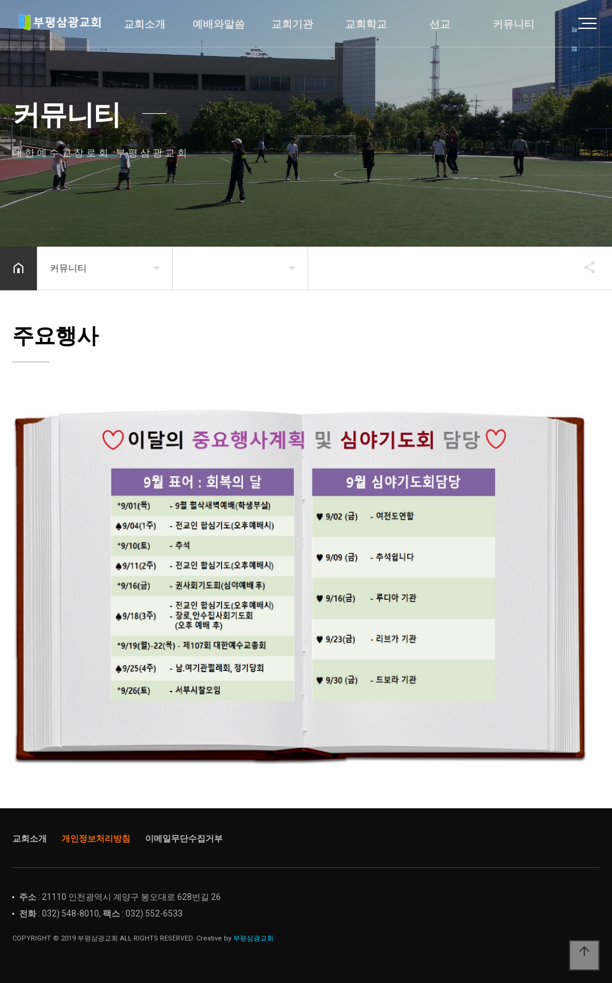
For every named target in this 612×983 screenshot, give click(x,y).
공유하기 (584, 267)
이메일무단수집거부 (184, 838)
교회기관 (292, 24)
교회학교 (366, 24)
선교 (439, 24)
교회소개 (144, 24)
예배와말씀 (219, 24)
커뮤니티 (514, 24)
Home (70, 24)
